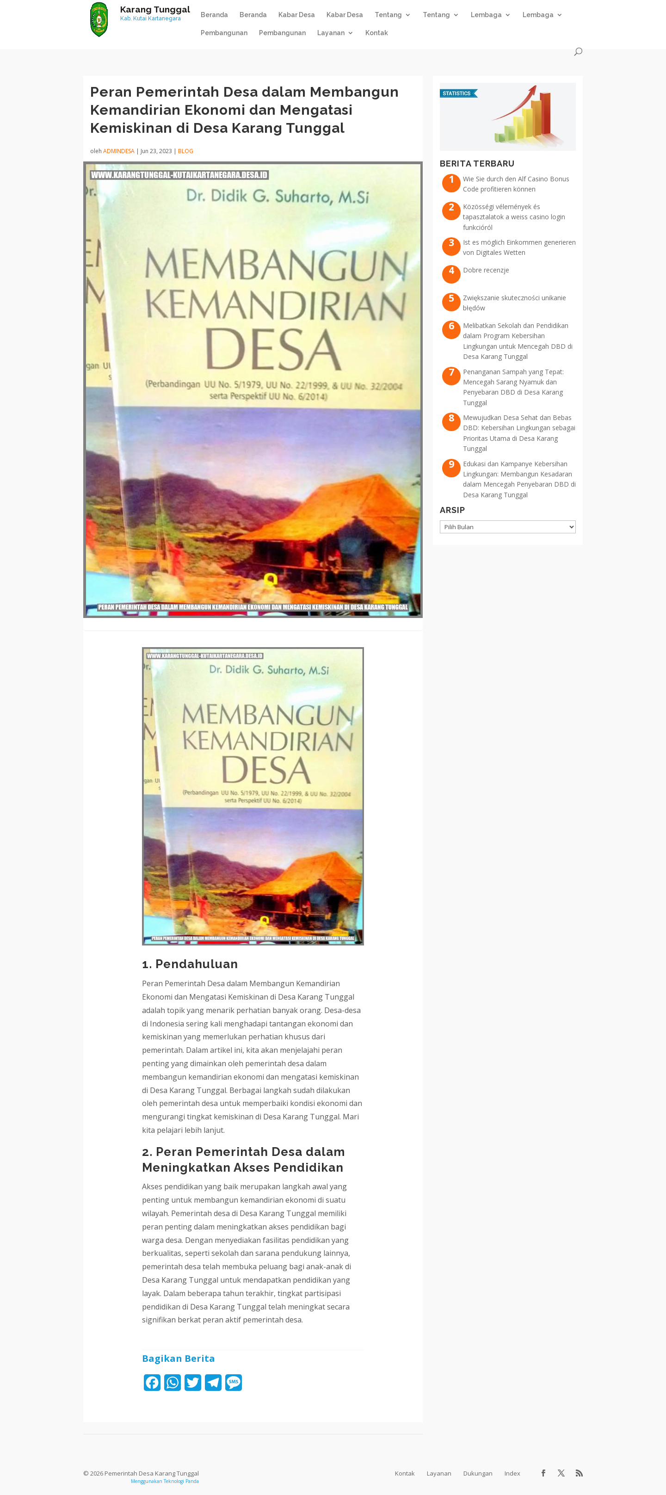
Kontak (376, 33)
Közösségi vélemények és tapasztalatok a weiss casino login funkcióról (514, 217)
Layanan (331, 33)
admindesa (119, 151)
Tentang (388, 15)
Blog (185, 151)
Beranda (214, 15)
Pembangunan (224, 33)
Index (512, 1473)
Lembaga (486, 15)
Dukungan (478, 1473)
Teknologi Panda (181, 1481)
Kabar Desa (296, 15)
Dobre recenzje (486, 270)
